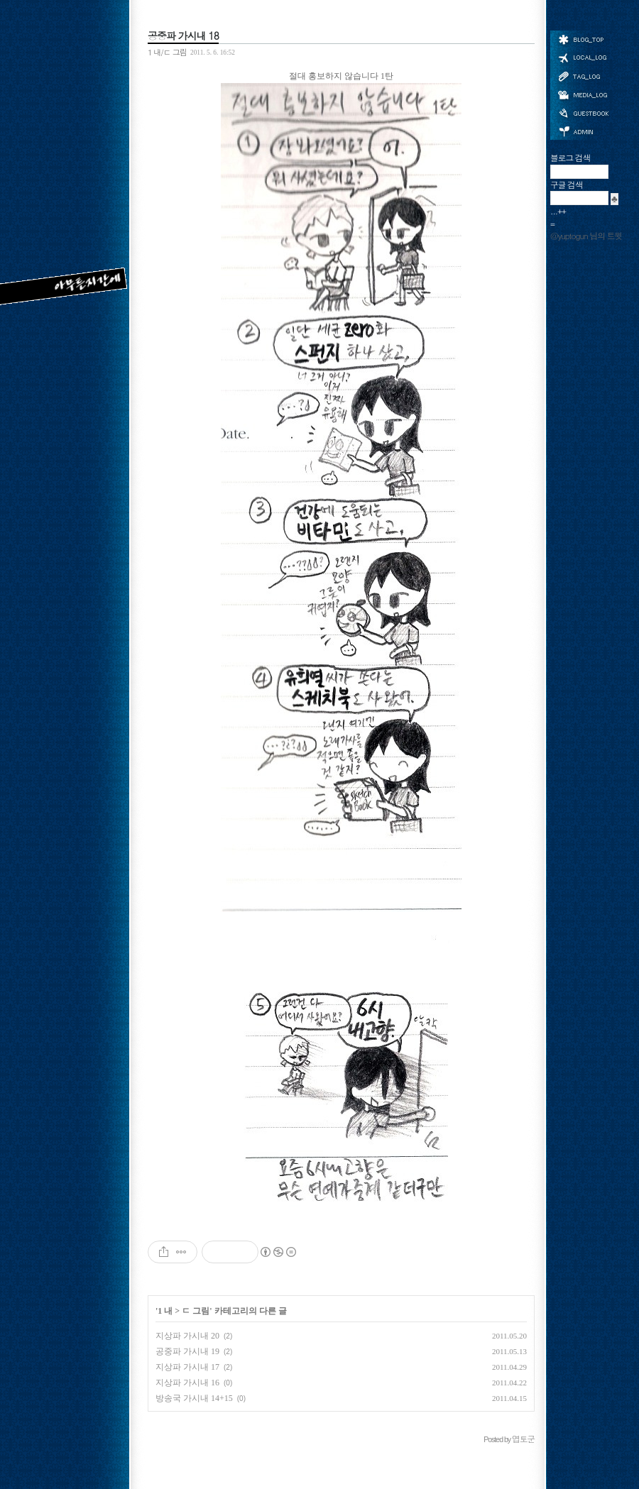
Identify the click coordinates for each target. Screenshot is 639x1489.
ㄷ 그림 (195, 1311)
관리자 (583, 130)
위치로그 (583, 57)
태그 (583, 76)
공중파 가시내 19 (187, 1351)
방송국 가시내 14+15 (194, 1398)
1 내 (165, 1311)
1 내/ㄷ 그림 (167, 51)
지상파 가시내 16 (187, 1383)
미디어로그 (583, 95)
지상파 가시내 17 (187, 1367)
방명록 (583, 112)
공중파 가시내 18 (183, 35)
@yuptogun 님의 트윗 (586, 235)
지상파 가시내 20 (187, 1336)
